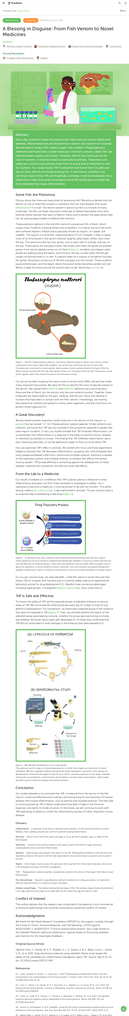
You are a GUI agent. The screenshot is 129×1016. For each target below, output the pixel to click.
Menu (123, 10)
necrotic (95, 267)
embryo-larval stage (68, 587)
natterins (68, 388)
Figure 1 (73, 249)
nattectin (53, 388)
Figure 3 (53, 612)
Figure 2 (67, 494)
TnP (44, 424)
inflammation (23, 207)
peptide (20, 424)
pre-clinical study (43, 490)
